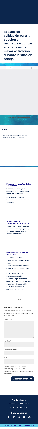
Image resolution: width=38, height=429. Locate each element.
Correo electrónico (11, 349)
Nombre (7, 341)
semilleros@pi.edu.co (18, 407)
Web (5, 358)
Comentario (8, 319)
